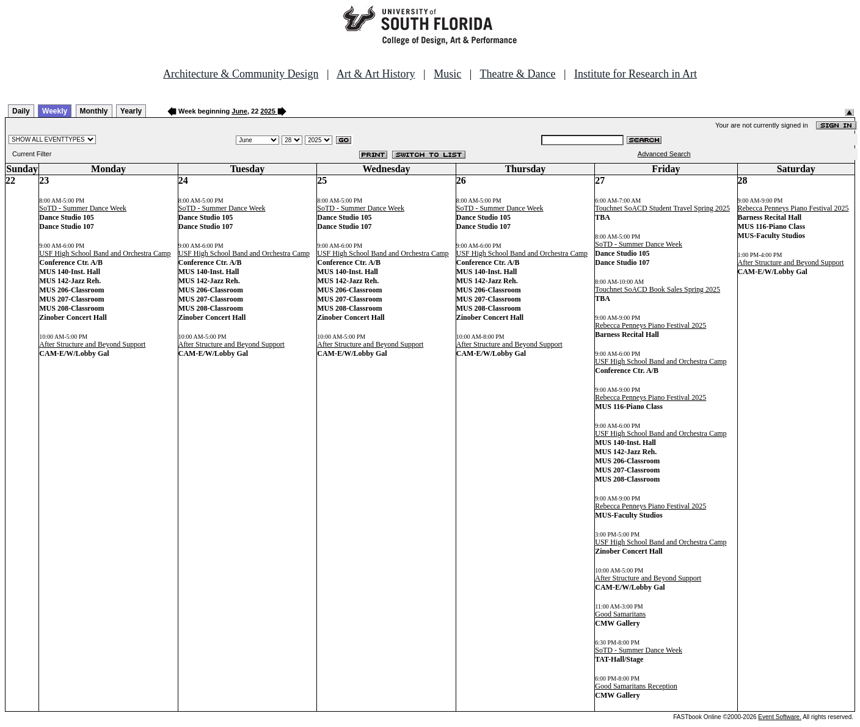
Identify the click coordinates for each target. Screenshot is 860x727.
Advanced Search (664, 153)
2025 (267, 111)
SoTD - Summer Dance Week (82, 208)
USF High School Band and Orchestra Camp (104, 253)
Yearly (131, 111)
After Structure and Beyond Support (92, 344)
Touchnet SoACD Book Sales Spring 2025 (657, 289)
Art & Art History (376, 74)
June (239, 111)
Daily (21, 111)
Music (447, 74)
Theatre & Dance (517, 74)
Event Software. (779, 717)
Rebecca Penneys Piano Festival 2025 (650, 325)
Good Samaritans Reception (636, 686)
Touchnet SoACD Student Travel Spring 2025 (662, 208)
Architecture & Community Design (240, 74)
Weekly (54, 111)
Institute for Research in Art (635, 74)
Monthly (94, 111)
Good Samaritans (620, 614)
